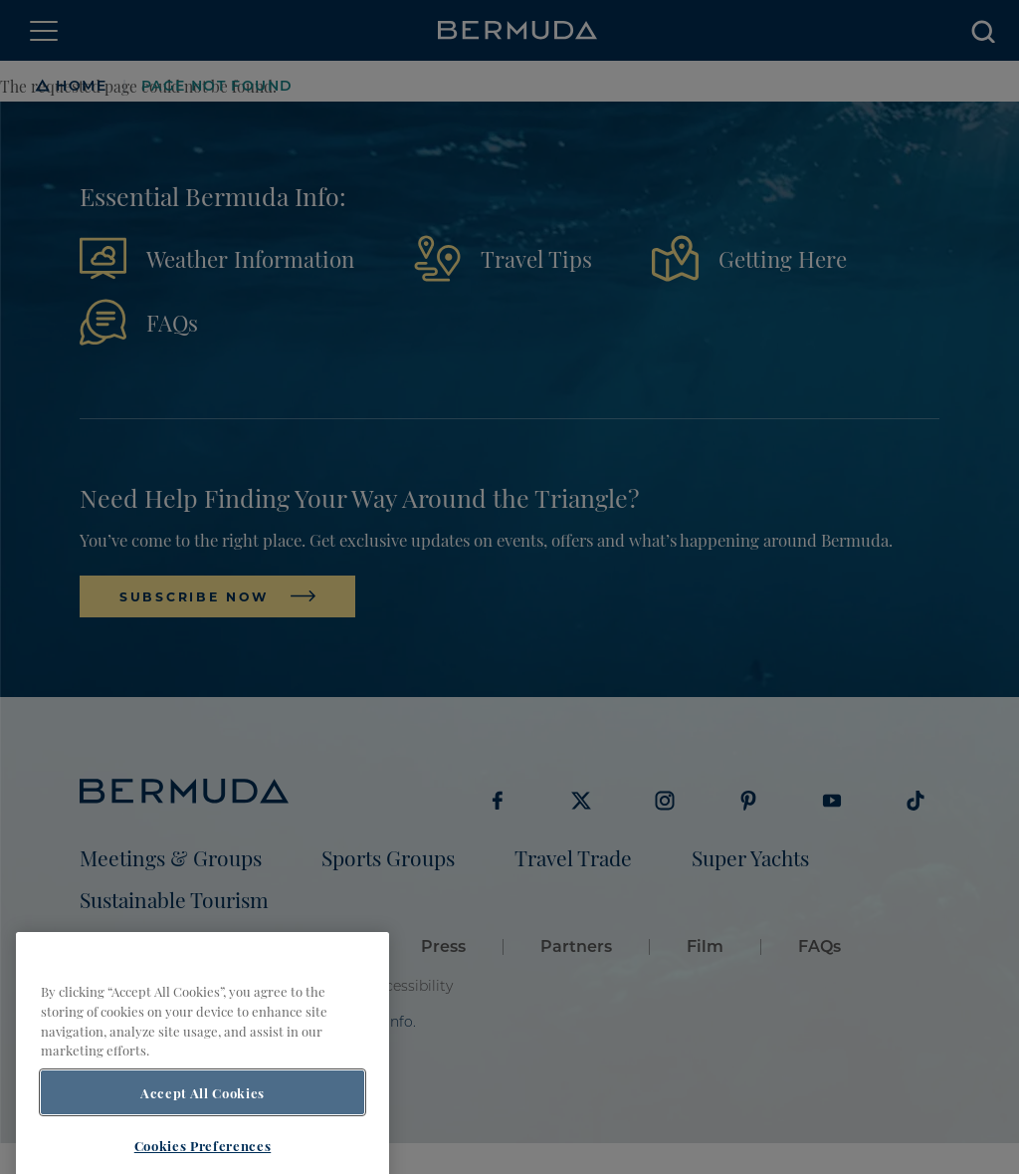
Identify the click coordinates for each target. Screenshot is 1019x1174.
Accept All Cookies (202, 1112)
